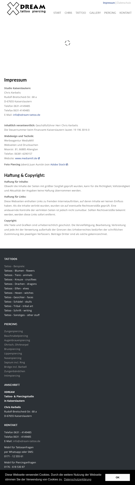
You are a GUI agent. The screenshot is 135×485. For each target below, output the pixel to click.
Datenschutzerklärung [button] (77, 479)
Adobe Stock (57, 164)
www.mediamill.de (26, 158)
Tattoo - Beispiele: (14, 266)
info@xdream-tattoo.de (27, 114)
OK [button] (118, 477)
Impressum (109, 2)
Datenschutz (124, 2)
